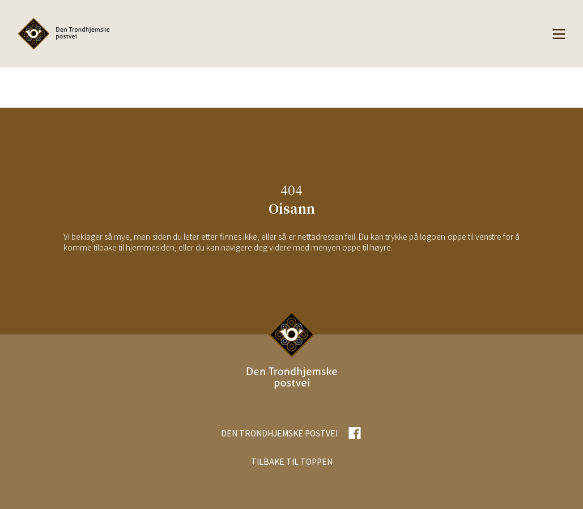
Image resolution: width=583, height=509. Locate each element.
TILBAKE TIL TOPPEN (292, 461)
